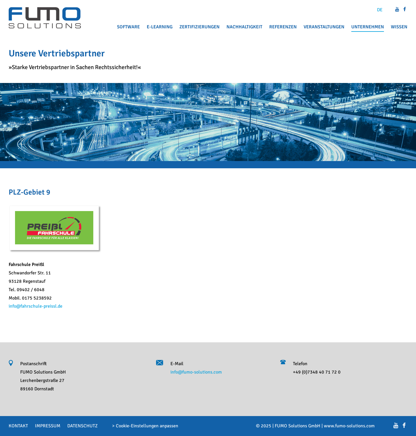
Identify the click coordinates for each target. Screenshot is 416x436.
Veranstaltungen (324, 27)
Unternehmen (367, 27)
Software (128, 27)
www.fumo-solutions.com (349, 426)
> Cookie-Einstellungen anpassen (145, 426)
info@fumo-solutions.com (196, 372)
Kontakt (18, 426)
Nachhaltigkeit (244, 27)
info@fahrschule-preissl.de (35, 306)
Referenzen (283, 27)
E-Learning (159, 27)
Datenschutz (82, 426)
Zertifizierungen (199, 27)
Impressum (47, 426)
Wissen (399, 27)
